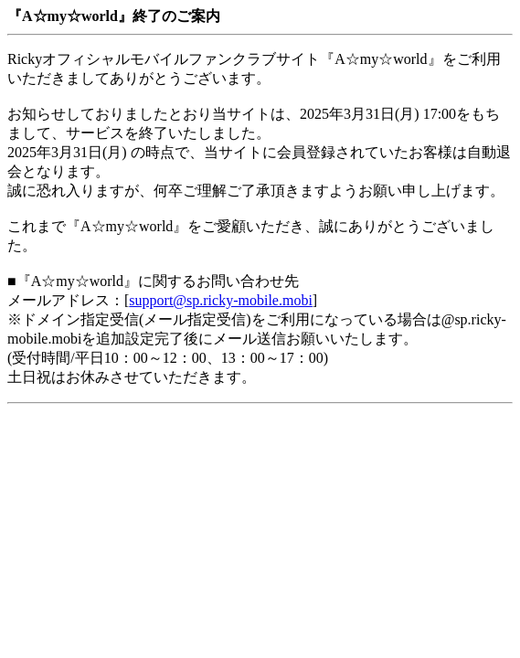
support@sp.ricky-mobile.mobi (221, 300)
